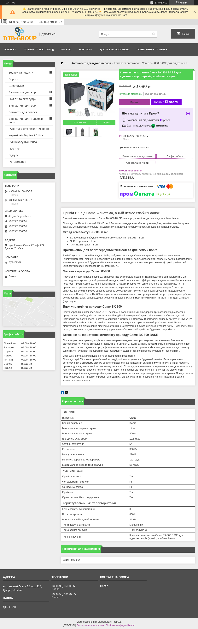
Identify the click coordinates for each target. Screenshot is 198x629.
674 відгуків (161, 2)
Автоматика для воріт (23, 92)
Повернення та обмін (152, 49)
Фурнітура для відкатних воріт (29, 128)
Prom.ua (117, 621)
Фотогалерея (17, 161)
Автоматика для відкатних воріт (91, 63)
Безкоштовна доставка (137, 147)
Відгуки (13, 155)
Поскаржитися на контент (90, 625)
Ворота (13, 79)
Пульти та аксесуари (22, 99)
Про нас (65, 49)
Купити (134, 102)
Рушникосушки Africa (23, 142)
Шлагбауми (16, 85)
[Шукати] (153, 34)
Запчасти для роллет (23, 112)
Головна (10, 49)
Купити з (166, 102)
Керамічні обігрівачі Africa (26, 135)
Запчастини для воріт (23, 105)
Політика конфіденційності (120, 625)
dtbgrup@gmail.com (20, 216)
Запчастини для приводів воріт (26, 120)
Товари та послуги (37, 49)
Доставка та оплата (114, 49)
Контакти (85, 49)
